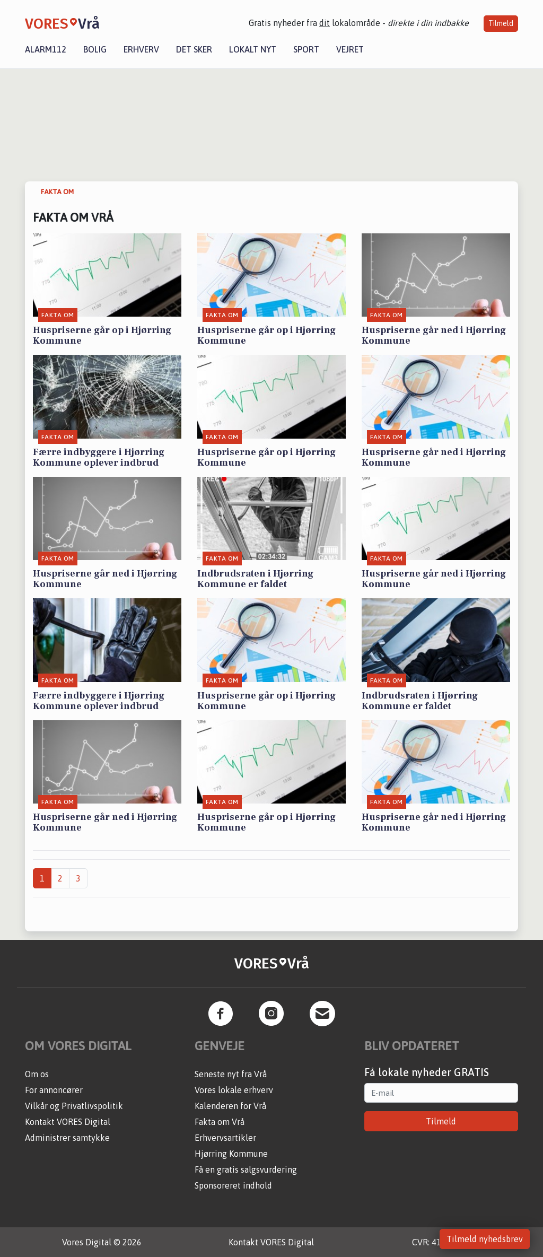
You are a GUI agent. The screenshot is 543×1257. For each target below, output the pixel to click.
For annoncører (54, 1090)
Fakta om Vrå (219, 1122)
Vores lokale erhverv (234, 1090)
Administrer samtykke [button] (67, 1137)
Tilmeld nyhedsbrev (484, 1239)
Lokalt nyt (252, 49)
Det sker (194, 49)
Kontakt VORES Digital (67, 1122)
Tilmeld (500, 23)
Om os (37, 1074)
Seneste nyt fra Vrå (231, 1074)
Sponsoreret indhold (233, 1185)
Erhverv (141, 49)
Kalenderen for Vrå (230, 1106)
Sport (306, 49)
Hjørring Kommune (231, 1153)
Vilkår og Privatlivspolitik (74, 1106)
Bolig (95, 49)
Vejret (350, 49)
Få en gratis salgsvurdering (246, 1169)
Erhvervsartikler (225, 1137)
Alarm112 (45, 49)
